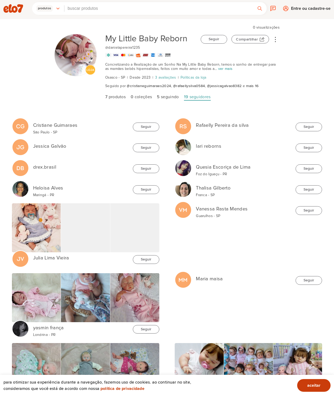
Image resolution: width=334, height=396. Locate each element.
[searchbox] (158, 8)
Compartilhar (247, 39)
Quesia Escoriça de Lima (223, 167)
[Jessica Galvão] (20, 144)
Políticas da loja (193, 77)
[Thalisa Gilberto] (183, 186)
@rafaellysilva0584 (189, 86)
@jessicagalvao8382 (224, 86)
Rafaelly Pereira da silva (222, 125)
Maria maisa (209, 278)
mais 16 (252, 86)
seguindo (168, 97)
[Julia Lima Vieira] (20, 256)
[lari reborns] (183, 144)
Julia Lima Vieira (51, 257)
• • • (275, 39)
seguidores (197, 97)
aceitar (313, 385)
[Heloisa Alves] (20, 186)
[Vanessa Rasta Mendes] (183, 207)
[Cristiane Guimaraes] (20, 123)
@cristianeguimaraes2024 (149, 86)
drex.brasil (44, 167)
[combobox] (158, 8)
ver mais (225, 69)
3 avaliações (165, 77)
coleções (141, 97)
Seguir (214, 39)
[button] (48, 8)
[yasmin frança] (20, 326)
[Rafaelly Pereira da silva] (183, 123)
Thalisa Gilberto (213, 188)
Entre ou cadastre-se (311, 9)
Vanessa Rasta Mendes (222, 209)
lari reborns (208, 146)
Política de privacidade (122, 388)
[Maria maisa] (183, 277)
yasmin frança (48, 327)
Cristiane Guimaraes (55, 125)
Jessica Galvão (50, 146)
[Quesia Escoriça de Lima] (183, 165)
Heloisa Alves (48, 188)
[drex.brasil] (20, 165)
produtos (115, 97)
